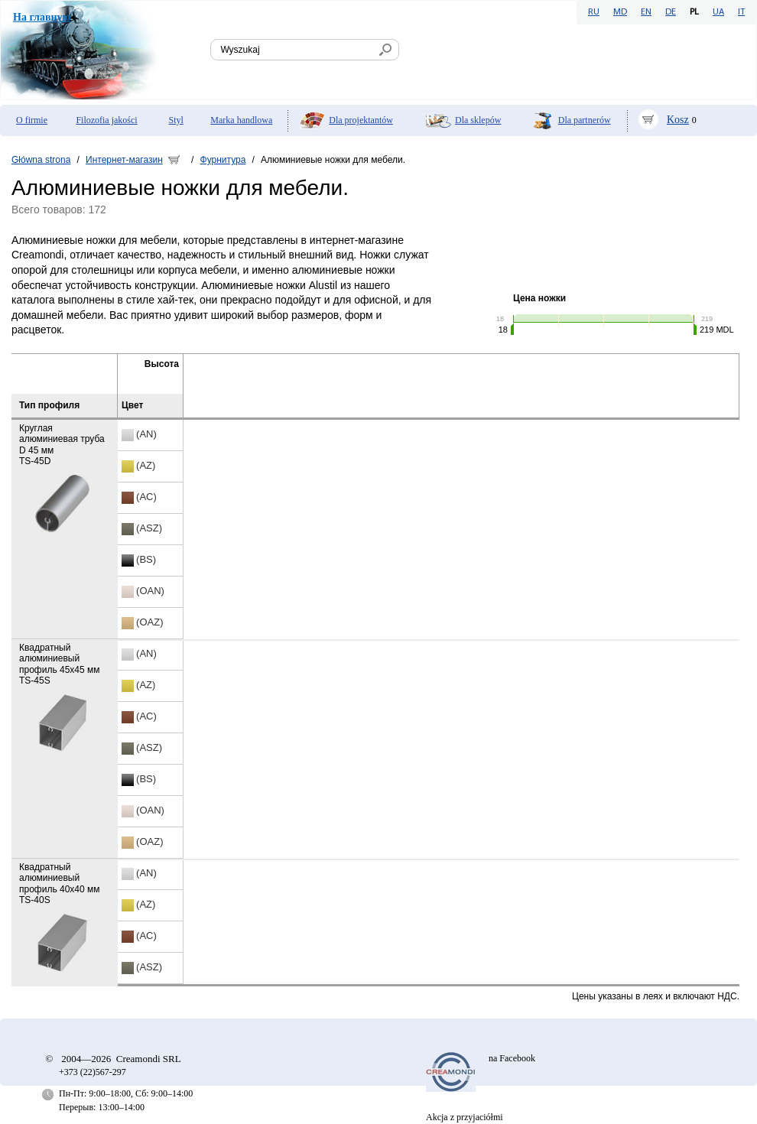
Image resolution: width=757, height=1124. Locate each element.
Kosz (678, 119)
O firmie (31, 120)
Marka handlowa (241, 120)
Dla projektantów (361, 120)
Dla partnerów (584, 120)
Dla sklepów (478, 120)
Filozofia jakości (106, 120)
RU (593, 12)
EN (646, 12)
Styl (176, 120)
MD (620, 12)
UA (718, 12)
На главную (41, 17)
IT (741, 12)
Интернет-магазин (124, 159)
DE (670, 12)
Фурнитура (223, 159)
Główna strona (40, 159)
